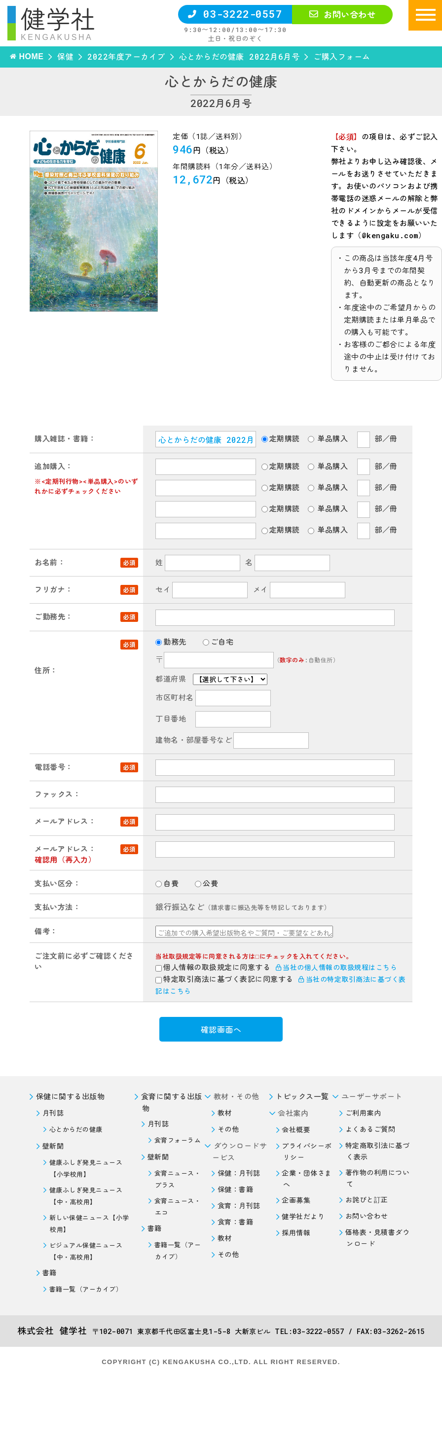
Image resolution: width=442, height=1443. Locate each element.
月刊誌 (53, 1113)
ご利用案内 (363, 1113)
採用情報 (296, 1232)
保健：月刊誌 (239, 1173)
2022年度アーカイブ (126, 56)
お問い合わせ (342, 14)
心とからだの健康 (76, 1129)
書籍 (49, 1272)
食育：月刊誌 (239, 1205)
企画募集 (296, 1200)
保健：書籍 (236, 1189)
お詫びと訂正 (366, 1199)
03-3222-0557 (235, 14)
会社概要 (296, 1129)
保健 (65, 56)
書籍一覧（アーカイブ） (86, 1289)
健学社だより (303, 1216)
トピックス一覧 (302, 1096)
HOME (31, 56)
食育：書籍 (236, 1222)
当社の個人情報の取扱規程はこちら (337, 967)
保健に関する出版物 (70, 1096)
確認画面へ (221, 1029)
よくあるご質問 (370, 1129)
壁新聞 (53, 1146)
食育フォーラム (177, 1140)
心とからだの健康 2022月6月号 (239, 56)
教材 (225, 1113)
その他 (228, 1129)
